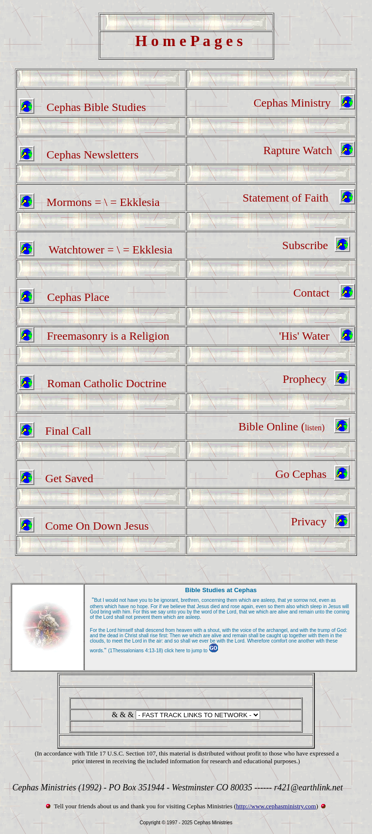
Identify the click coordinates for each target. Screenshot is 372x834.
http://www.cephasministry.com (276, 806)
